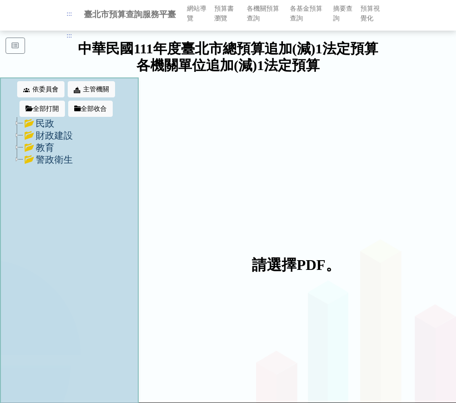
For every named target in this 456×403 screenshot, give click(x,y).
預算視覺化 (370, 13)
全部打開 (42, 108)
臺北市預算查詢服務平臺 (130, 14)
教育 (39, 147)
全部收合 (90, 108)
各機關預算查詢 (263, 13)
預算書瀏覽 (224, 13)
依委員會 (40, 90)
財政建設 (48, 135)
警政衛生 (48, 159)
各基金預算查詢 (306, 13)
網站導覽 (196, 13)
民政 (39, 123)
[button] (15, 46)
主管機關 (91, 90)
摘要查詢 (343, 13)
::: (69, 13)
